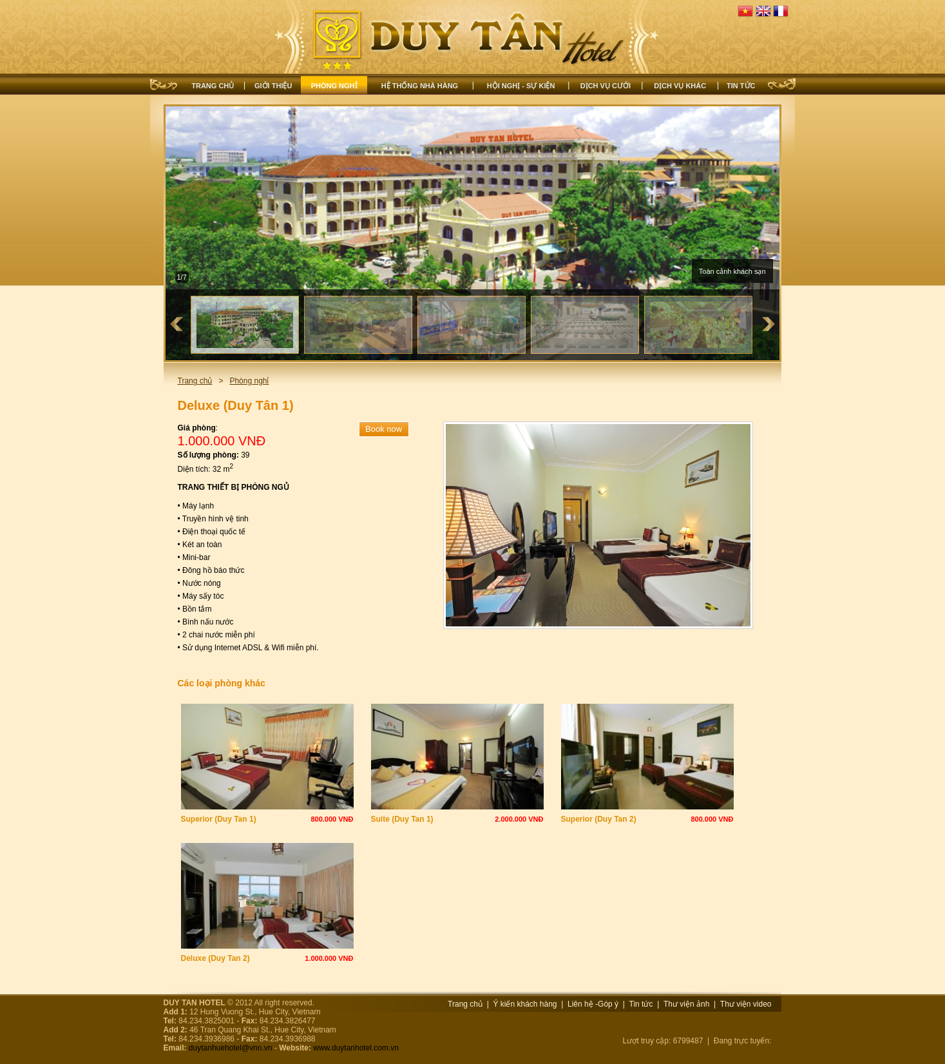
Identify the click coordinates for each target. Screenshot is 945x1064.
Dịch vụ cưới (605, 86)
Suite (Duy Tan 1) (402, 819)
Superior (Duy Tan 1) (218, 819)
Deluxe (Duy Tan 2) (215, 958)
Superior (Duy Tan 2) (598, 819)
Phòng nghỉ (334, 86)
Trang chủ (212, 86)
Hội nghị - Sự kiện (521, 86)
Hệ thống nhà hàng (420, 86)
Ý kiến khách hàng (525, 1004)
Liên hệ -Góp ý (593, 1004)
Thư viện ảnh (686, 1004)
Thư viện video (746, 1004)
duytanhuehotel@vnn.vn (230, 1047)
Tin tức (741, 86)
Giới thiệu (273, 86)
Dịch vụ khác (680, 86)
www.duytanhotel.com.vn (356, 1047)
